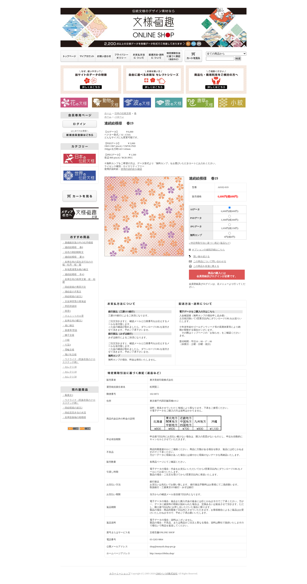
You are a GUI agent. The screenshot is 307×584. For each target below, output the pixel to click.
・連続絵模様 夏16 (73, 257)
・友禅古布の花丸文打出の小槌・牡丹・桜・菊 (77, 263)
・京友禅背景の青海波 (74, 301)
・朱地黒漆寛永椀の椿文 (75, 269)
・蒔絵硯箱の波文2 (72, 296)
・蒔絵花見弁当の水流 (74, 412)
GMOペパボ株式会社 (167, 573)
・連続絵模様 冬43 (73, 274)
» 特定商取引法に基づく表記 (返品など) (209, 243)
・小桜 (66, 340)
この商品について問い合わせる (209, 261)
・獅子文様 (68, 335)
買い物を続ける (201, 256)
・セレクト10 (69, 371)
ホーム (107, 113)
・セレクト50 (69, 376)
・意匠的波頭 (69, 306)
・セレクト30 (69, 367)
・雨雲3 (66, 311)
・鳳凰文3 (67, 395)
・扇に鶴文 (68, 325)
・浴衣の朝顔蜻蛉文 (73, 252)
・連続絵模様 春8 (72, 247)
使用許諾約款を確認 (131, 169)
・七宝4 (66, 344)
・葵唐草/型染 (69, 330)
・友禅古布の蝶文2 (72, 320)
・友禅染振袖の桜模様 (74, 417)
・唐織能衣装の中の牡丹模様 (77, 242)
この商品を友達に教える (206, 266)
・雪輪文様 (68, 349)
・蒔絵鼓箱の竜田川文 (74, 287)
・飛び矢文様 (69, 354)
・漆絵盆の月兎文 (71, 291)
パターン (119, 117)
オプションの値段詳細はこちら (208, 249)
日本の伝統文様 (123, 113)
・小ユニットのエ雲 (73, 316)
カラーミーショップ (119, 573)
